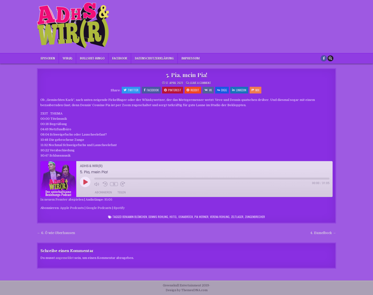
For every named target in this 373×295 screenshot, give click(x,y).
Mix (255, 90)
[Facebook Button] (324, 58)
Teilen (121, 192)
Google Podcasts (98, 208)
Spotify (119, 208)
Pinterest (172, 90)
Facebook (119, 58)
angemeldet (64, 258)
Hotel (173, 217)
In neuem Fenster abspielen (61, 199)
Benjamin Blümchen (134, 217)
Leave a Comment (200, 83)
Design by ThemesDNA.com (187, 290)
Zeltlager (237, 217)
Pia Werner (201, 217)
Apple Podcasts (72, 208)
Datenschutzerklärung (154, 58)
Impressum (190, 58)
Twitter (131, 90)
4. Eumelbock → (323, 233)
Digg (222, 90)
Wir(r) (67, 58)
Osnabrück (185, 217)
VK (208, 90)
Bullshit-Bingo (92, 58)
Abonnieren (103, 192)
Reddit (192, 90)
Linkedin (239, 90)
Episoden (48, 58)
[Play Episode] (85, 182)
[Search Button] (330, 58)
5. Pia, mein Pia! (187, 75)
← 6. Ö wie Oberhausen (56, 233)
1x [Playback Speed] (114, 184)
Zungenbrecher (255, 217)
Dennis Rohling (158, 217)
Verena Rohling (220, 217)
